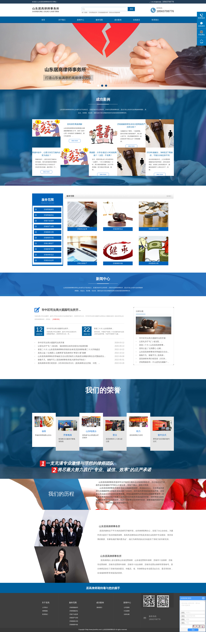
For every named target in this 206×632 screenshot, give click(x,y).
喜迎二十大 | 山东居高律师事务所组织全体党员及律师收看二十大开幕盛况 (69, 349)
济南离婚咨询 (93, 12)
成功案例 (117, 20)
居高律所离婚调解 (74, 124)
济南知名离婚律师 (114, 12)
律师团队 (45, 611)
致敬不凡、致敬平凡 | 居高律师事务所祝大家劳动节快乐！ (62, 360)
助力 (138, 431)
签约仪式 (162, 435)
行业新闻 (126, 611)
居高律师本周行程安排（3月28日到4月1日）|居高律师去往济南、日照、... (69, 363)
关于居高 (45, 603)
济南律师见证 (49, 255)
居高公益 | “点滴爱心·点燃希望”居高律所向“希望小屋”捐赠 (62, 353)
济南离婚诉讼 (49, 215)
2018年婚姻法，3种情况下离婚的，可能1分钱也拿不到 (160, 153)
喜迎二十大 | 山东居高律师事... (152, 345)
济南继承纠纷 (49, 238)
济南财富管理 (49, 249)
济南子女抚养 (49, 221)
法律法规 (126, 614)
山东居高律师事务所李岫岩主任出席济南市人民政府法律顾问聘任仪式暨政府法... (71, 356)
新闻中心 (80, 20)
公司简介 (45, 607)
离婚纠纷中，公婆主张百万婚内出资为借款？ (46, 153)
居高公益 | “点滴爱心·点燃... (150, 348)
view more (46, 172)
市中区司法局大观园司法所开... (61, 309)
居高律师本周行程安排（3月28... (153, 359)
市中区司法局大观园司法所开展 (51, 343)
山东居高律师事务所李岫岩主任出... (154, 352)
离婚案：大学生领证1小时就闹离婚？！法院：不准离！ (103, 153)
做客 (44, 431)
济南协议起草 (49, 260)
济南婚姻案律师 (103, 12)
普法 (115, 435)
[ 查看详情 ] (56, 319)
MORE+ (169, 196)
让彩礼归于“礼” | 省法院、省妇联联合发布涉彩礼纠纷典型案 (63, 346)
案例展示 (99, 607)
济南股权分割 (49, 232)
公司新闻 (126, 607)
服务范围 (99, 20)
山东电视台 (91, 431)
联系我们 (155, 20)
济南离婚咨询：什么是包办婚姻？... (154, 362)
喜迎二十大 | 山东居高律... (103, 328)
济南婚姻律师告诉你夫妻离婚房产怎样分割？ (131, 125)
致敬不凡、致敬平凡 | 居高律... (152, 355)
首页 (43, 20)
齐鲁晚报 (67, 435)
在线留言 (136, 20)
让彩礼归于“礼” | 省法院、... (150, 342)
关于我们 (61, 20)
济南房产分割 (49, 226)
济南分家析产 (49, 243)
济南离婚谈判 (49, 209)
